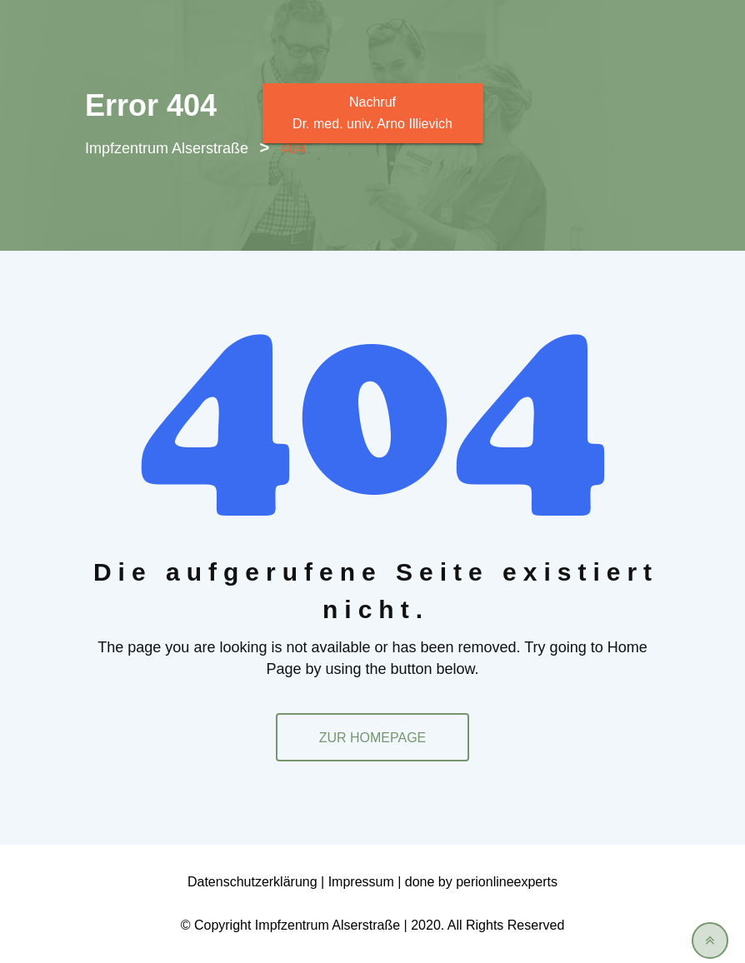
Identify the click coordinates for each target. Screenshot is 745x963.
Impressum (361, 882)
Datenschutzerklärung (253, 882)
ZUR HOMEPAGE (373, 738)
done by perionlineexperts (481, 882)
